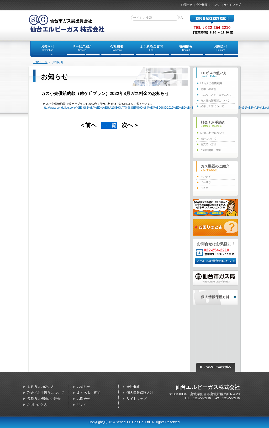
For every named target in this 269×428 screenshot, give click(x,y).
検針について (208, 138)
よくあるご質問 (88, 393)
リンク (215, 4)
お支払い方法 (208, 144)
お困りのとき (37, 404)
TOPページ (40, 62)
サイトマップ (232, 4)
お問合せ (186, 4)
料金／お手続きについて (45, 393)
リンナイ (205, 176)
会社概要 (202, 4)
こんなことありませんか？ (216, 94)
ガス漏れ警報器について (214, 100)
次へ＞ (130, 125)
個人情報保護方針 (140, 393)
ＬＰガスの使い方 (40, 387)
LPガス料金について (212, 132)
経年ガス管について (212, 106)
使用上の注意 (208, 89)
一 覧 (109, 125)
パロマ (204, 188)
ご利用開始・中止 (211, 150)
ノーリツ (205, 182)
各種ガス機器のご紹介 (44, 398)
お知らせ (83, 387)
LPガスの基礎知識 (211, 83)
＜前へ (88, 125)
